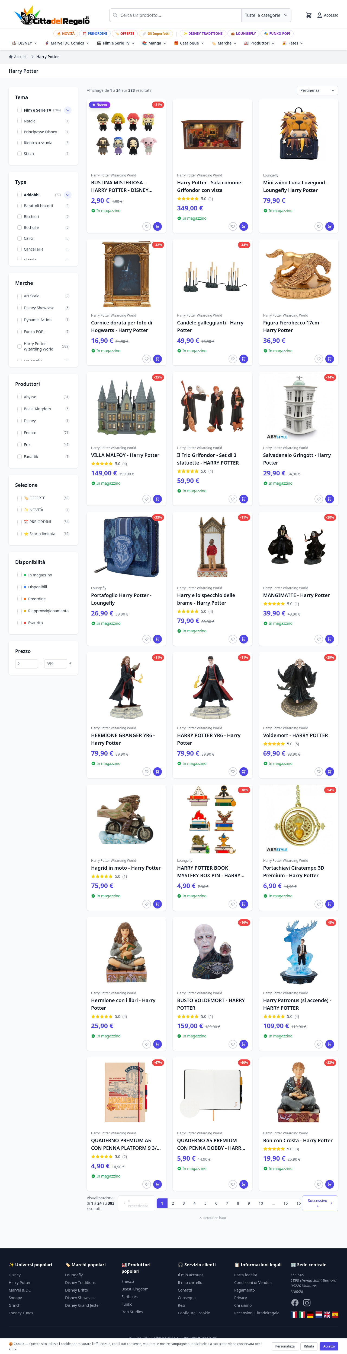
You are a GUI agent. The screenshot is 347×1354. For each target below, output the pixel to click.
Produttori (259, 43)
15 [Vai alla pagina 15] (285, 1203)
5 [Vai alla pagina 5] (205, 1203)
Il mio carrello (190, 1282)
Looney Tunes (21, 1312)
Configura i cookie (194, 1312)
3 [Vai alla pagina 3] (184, 1203)
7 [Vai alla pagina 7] (227, 1203)
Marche (224, 43)
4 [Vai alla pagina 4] (195, 1203)
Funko (127, 1304)
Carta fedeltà (245, 1274)
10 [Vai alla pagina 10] (261, 1203)
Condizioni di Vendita (253, 1282)
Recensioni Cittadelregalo (256, 1312)
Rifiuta (309, 1346)
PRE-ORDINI (95, 33)
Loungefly (243, 33)
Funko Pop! (277, 33)
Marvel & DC (20, 1290)
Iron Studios (132, 1311)
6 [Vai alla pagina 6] (216, 1203)
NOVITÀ (66, 33)
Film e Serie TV (116, 43)
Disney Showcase (80, 1297)
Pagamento (244, 1290)
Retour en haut (212, 1218)
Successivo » (321, 1203)
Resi (181, 1305)
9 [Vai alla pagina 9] (249, 1203)
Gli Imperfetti (155, 33)
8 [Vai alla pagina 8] (238, 1203)
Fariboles (129, 1296)
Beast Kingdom (135, 1289)
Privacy (240, 1297)
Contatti (185, 1290)
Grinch (15, 1305)
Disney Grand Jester (82, 1305)
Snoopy (15, 1297)
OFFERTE (124, 33)
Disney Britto (76, 1290)
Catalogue (189, 43)
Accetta (329, 1346)
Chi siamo (243, 1305)
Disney (15, 1274)
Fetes (293, 43)
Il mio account (190, 1274)
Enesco (127, 1281)
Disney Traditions (203, 33)
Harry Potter (20, 1282)
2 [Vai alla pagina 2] (173, 1203)
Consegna (187, 1297)
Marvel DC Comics (66, 43)
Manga (154, 43)
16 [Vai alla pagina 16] (298, 1203)
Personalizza (285, 1346)
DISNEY (24, 43)
